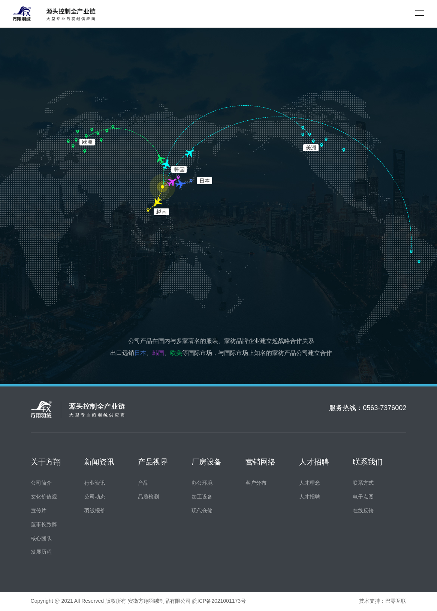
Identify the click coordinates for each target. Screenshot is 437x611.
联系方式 (363, 483)
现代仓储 (202, 511)
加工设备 (202, 497)
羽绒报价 (94, 511)
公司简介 (41, 483)
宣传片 (38, 511)
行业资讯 (94, 483)
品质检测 (148, 497)
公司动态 (94, 497)
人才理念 (309, 483)
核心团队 (41, 539)
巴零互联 (395, 601)
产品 (143, 483)
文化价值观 (44, 497)
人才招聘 (309, 497)
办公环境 (202, 483)
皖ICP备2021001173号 (219, 601)
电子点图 (363, 497)
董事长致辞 (44, 525)
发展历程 (41, 552)
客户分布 (255, 483)
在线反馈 (363, 511)
